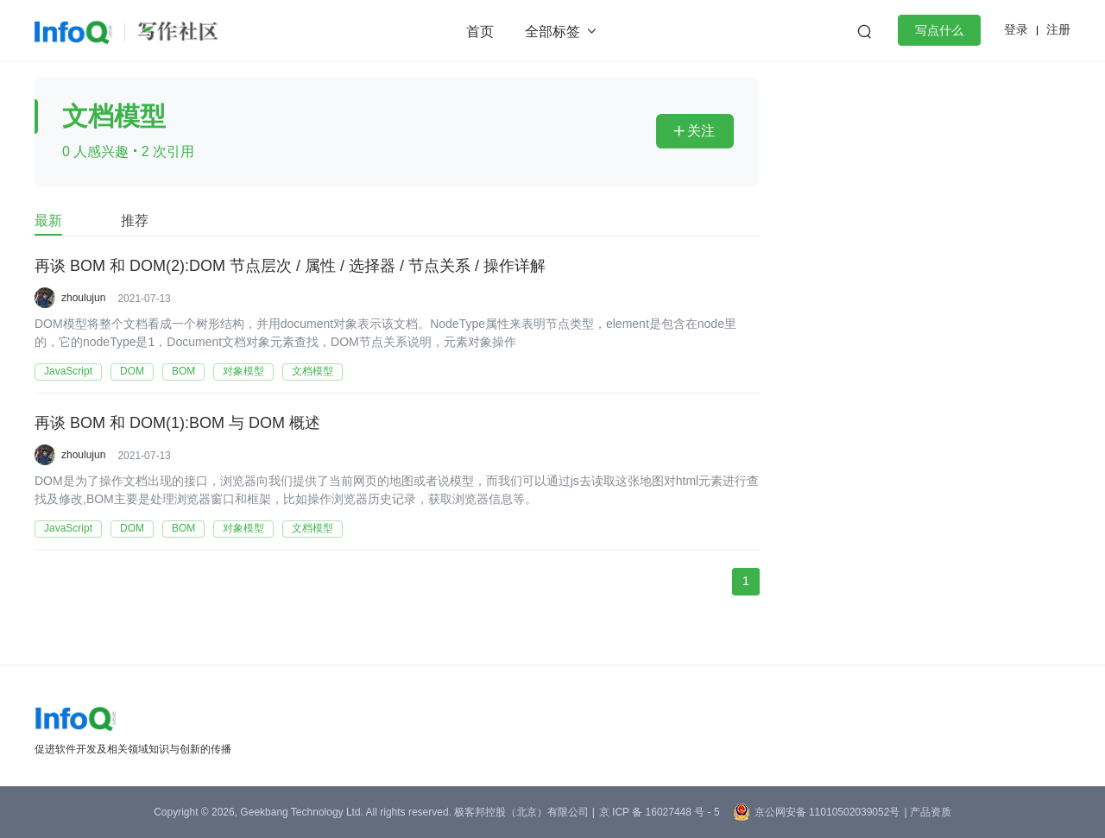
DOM (132, 371)
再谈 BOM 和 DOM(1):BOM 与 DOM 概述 (177, 423)
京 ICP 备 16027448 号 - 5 (659, 812)
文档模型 (312, 371)
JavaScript (68, 371)
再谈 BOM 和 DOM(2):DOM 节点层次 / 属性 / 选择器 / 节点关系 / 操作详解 (290, 266)
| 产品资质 (927, 812)
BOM (183, 371)
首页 (480, 31)
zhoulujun (83, 298)
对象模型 (243, 371)
